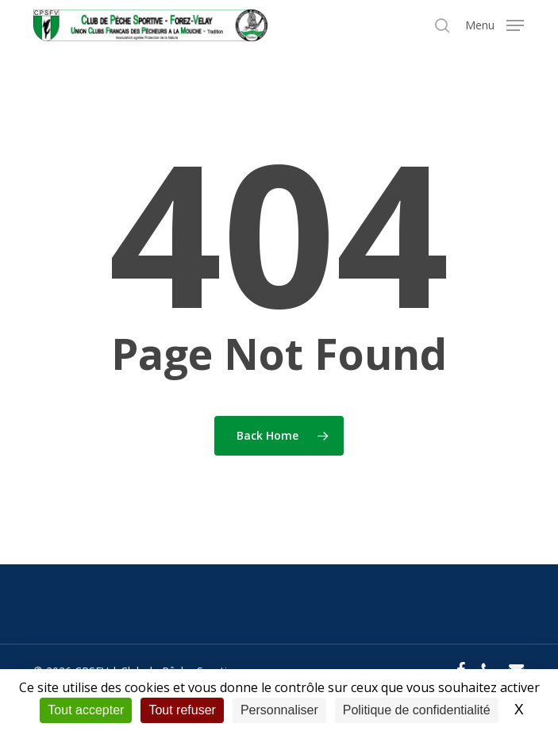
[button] (494, 23)
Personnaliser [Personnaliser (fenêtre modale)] (279, 710)
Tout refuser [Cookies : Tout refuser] (181, 710)
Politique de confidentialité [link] (417, 710)
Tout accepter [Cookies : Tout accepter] (86, 710)
